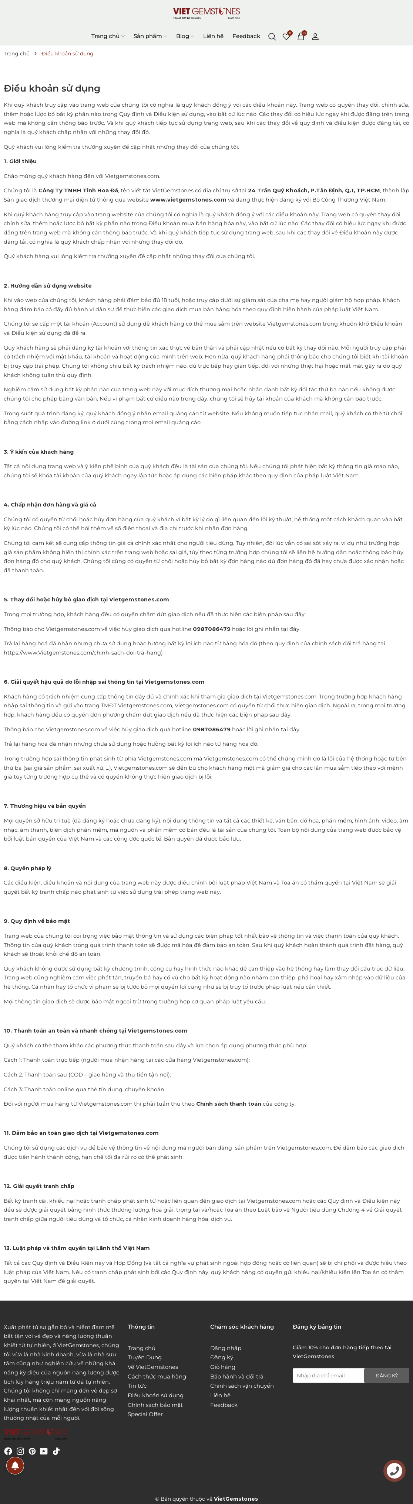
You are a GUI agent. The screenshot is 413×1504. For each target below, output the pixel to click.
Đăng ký (221, 1357)
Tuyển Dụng (145, 1357)
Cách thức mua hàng (157, 1376)
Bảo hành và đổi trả (236, 1376)
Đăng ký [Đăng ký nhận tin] (387, 1375)
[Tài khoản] (315, 35)
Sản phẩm (150, 36)
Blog (185, 36)
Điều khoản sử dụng (156, 1395)
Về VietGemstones (153, 1366)
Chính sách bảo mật (155, 1404)
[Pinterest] (32, 1451)
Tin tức (137, 1385)
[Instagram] (20, 1451)
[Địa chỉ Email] (351, 1375)
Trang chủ (108, 36)
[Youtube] (44, 1451)
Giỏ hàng (222, 1366)
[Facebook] (8, 1451)
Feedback (246, 36)
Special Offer (145, 1414)
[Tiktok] (56, 1451)
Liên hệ (213, 36)
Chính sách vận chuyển (242, 1385)
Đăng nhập (225, 1348)
